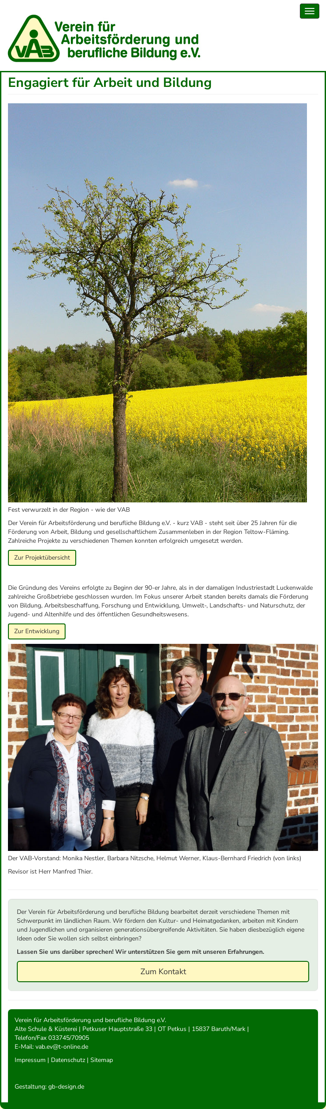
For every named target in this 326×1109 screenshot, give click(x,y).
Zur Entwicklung (36, 631)
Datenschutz (68, 1060)
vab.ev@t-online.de (61, 1046)
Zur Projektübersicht (42, 557)
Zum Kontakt (163, 971)
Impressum (30, 1060)
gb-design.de (66, 1086)
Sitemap (101, 1060)
